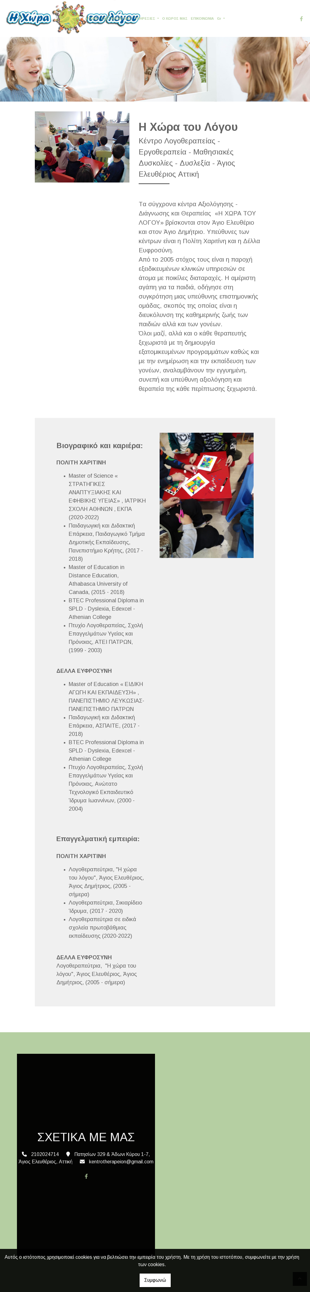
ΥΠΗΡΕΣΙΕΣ (145, 18)
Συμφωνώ (155, 1280)
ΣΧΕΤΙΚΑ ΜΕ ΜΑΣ (116, 18)
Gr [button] (219, 18)
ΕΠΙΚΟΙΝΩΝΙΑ (202, 18)
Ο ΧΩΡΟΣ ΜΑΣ (175, 18)
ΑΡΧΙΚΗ (91, 18)
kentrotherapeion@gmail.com (121, 1161)
